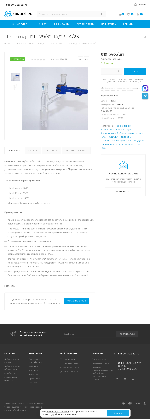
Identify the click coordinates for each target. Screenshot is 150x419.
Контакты (33, 370)
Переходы (125, 136)
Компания (35, 353)
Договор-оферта (69, 371)
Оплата (32, 150)
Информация (68, 353)
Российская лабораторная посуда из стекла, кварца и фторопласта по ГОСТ (122, 144)
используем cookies (57, 411)
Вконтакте (117, 376)
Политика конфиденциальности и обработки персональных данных (102, 373)
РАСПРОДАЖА (109, 136)
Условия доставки (69, 363)
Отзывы (33, 382)
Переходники (123, 125)
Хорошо (118, 413)
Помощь (97, 353)
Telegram (125, 376)
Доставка (51, 150)
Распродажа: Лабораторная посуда (122, 133)
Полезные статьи (100, 363)
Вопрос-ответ (99, 359)
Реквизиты (34, 366)
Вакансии (33, 374)
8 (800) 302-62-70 (17, 4)
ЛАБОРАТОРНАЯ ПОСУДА (116, 129)
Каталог (9, 353)
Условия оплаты (68, 359)
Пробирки (9, 373)
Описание (14, 150)
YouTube (133, 376)
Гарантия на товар (69, 367)
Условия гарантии (76, 150)
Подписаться (127, 334)
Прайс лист (34, 378)
